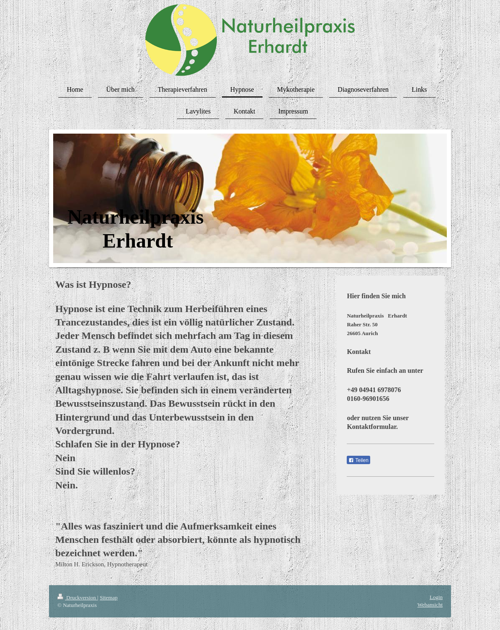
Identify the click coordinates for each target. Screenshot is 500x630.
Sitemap (109, 597)
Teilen (358, 460)
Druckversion (77, 597)
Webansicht (430, 605)
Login (436, 597)
